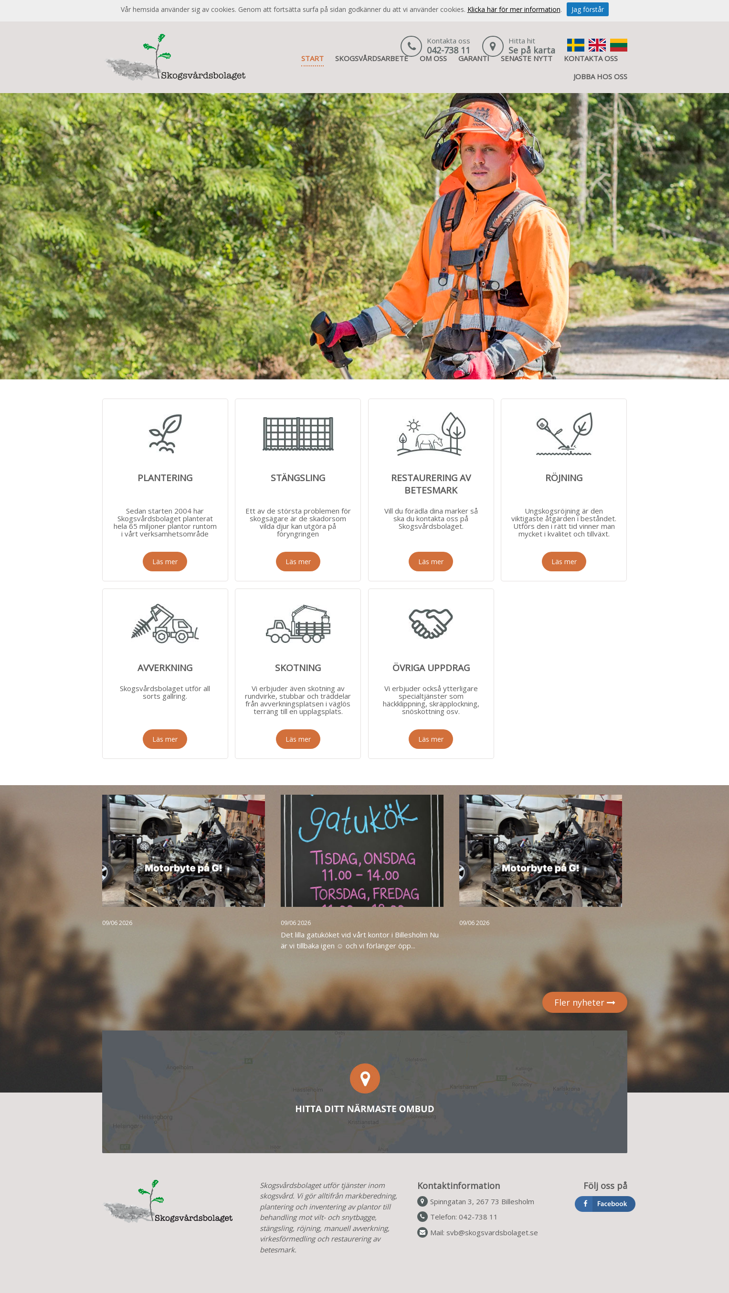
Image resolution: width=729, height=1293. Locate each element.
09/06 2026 (117, 923)
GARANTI (473, 58)
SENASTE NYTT (526, 58)
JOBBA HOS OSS (600, 76)
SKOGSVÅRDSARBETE (371, 58)
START (312, 58)
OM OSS (433, 58)
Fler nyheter (584, 1002)
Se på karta (531, 50)
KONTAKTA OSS (591, 58)
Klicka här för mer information (513, 9)
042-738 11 (448, 50)
